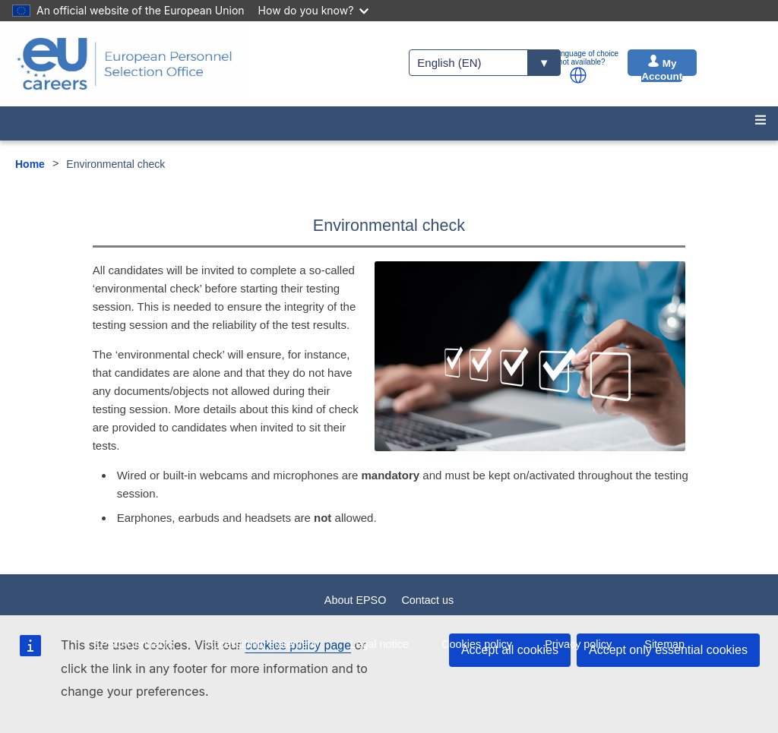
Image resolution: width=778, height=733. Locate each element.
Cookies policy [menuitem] (476, 644)
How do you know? (313, 10)
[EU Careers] (124, 63)
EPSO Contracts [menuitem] (133, 644)
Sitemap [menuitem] (664, 644)
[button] (578, 75)
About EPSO (355, 600)
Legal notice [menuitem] (379, 644)
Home (30, 164)
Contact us (427, 600)
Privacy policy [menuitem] (578, 644)
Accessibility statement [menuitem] (262, 644)
